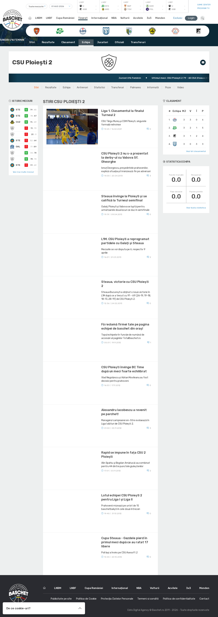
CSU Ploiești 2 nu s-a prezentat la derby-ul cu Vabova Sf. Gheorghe (124, 158)
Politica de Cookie (86, 598)
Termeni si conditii (147, 598)
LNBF (49, 18)
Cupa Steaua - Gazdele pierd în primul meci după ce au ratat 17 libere (124, 542)
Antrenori (82, 87)
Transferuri (138, 42)
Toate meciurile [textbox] (36, 6)
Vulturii (124, 18)
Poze (168, 87)
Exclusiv (177, 18)
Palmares (135, 87)
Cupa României (65, 18)
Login (191, 18)
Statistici (99, 87)
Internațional (99, 18)
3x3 (149, 18)
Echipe (86, 42)
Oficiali (119, 42)
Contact (204, 598)
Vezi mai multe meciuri (23, 172)
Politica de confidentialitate (179, 598)
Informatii (153, 87)
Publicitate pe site (61, 598)
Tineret (83, 18)
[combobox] (36, 6)
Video (180, 87)
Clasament (68, 42)
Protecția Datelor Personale (117, 598)
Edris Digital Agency (138, 610)
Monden (160, 18)
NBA (114, 18)
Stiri (32, 42)
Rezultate (48, 42)
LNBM (38, 18)
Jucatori (102, 42)
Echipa (66, 87)
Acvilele (138, 18)
